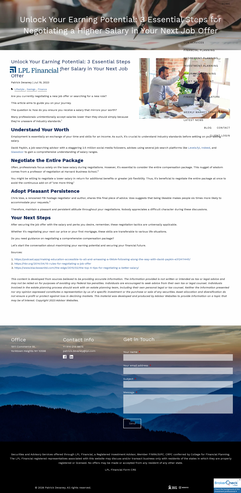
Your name (144, 352)
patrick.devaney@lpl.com (79, 351)
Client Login (220, 135)
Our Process (193, 27)
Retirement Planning (201, 58)
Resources (192, 89)
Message (143, 392)
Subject (142, 378)
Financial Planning (199, 50)
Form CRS (129, 469)
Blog (208, 127)
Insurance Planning (200, 73)
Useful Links (194, 104)
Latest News (193, 120)
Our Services (194, 42)
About (188, 11)
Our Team (210, 19)
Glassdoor (17, 151)
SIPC (161, 454)
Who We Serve (195, 34)
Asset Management (199, 81)
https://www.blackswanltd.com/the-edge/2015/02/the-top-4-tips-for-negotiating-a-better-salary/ (76, 267)
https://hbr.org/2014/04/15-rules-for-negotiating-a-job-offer (52, 263)
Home (226, 3)
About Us (191, 19)
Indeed (205, 147)
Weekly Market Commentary (206, 112)
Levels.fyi (194, 147)
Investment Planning (201, 65)
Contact (223, 127)
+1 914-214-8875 (73, 346)
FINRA (153, 454)
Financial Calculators (202, 96)
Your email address (150, 365)
